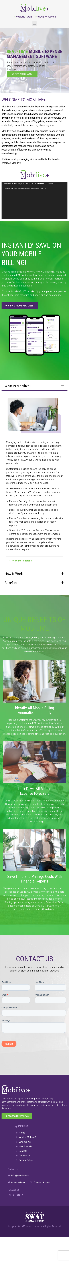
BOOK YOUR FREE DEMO (22, 74)
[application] (34, 200)
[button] (34, 23)
